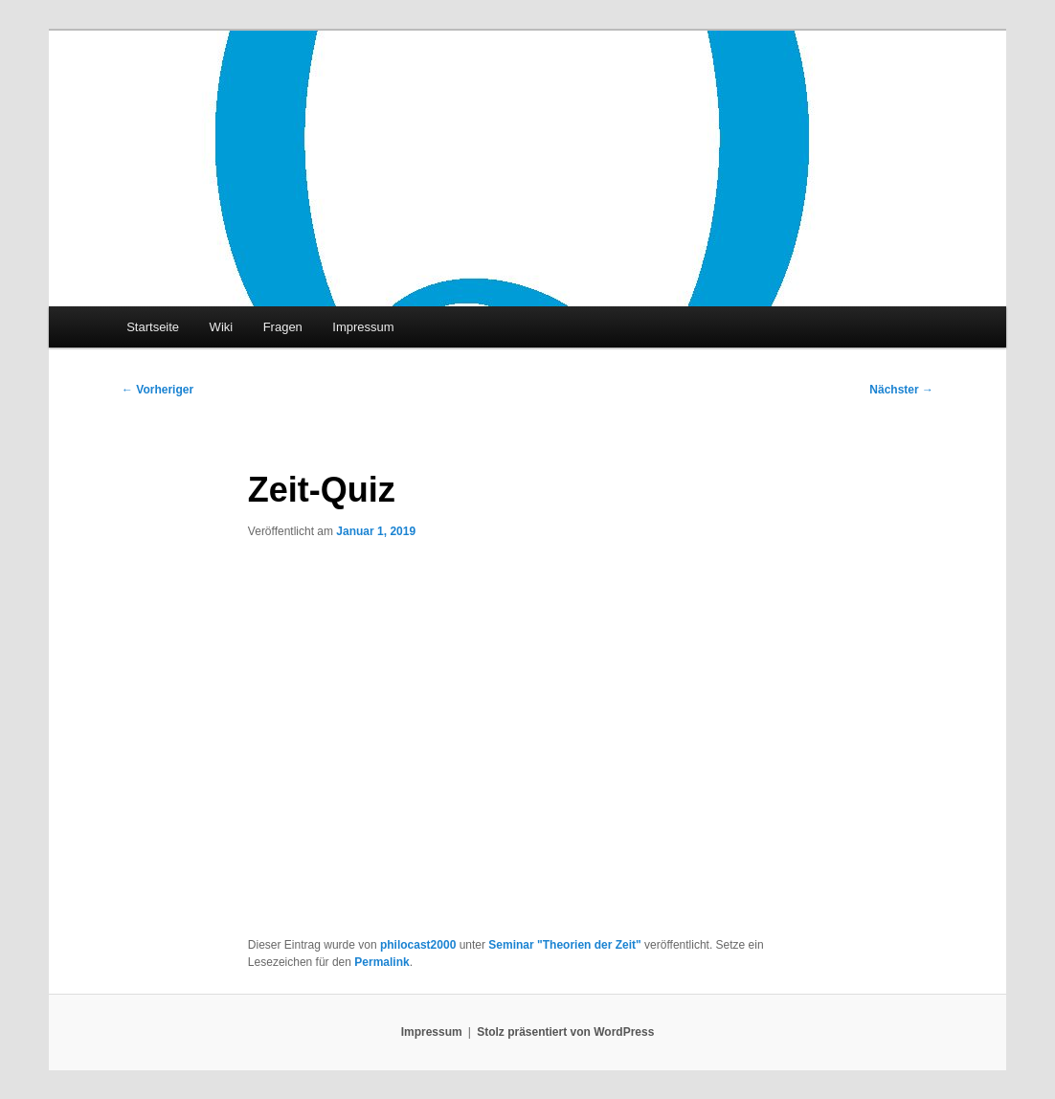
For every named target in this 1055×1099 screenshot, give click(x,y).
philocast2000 (418, 945)
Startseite (152, 327)
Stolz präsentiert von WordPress (565, 1032)
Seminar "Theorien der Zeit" (564, 945)
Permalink (381, 962)
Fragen (283, 327)
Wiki (222, 327)
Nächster (901, 389)
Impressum (362, 327)
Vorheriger (157, 389)
